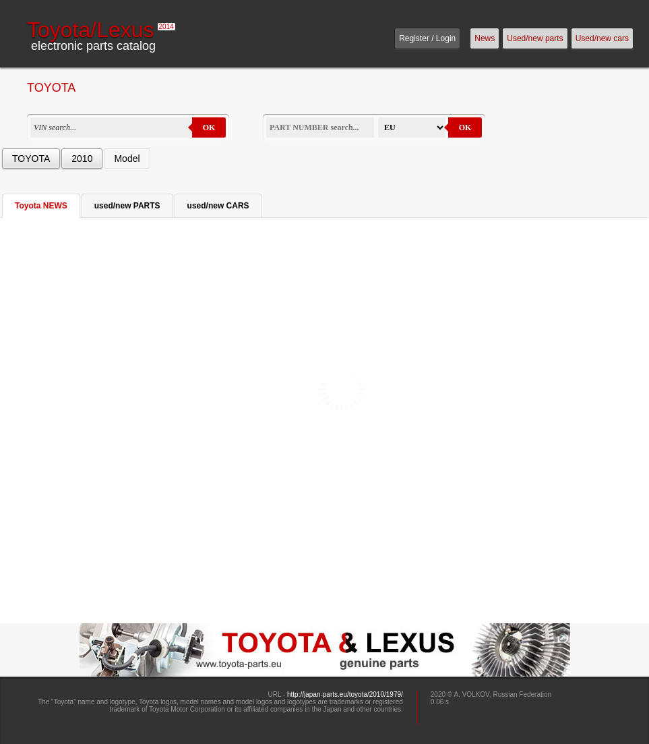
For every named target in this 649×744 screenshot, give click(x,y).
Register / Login (427, 38)
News (484, 38)
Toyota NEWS (41, 205)
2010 (81, 158)
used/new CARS (218, 205)
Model (127, 158)
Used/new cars (602, 38)
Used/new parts (535, 38)
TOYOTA (31, 158)
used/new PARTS (127, 205)
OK (209, 127)
